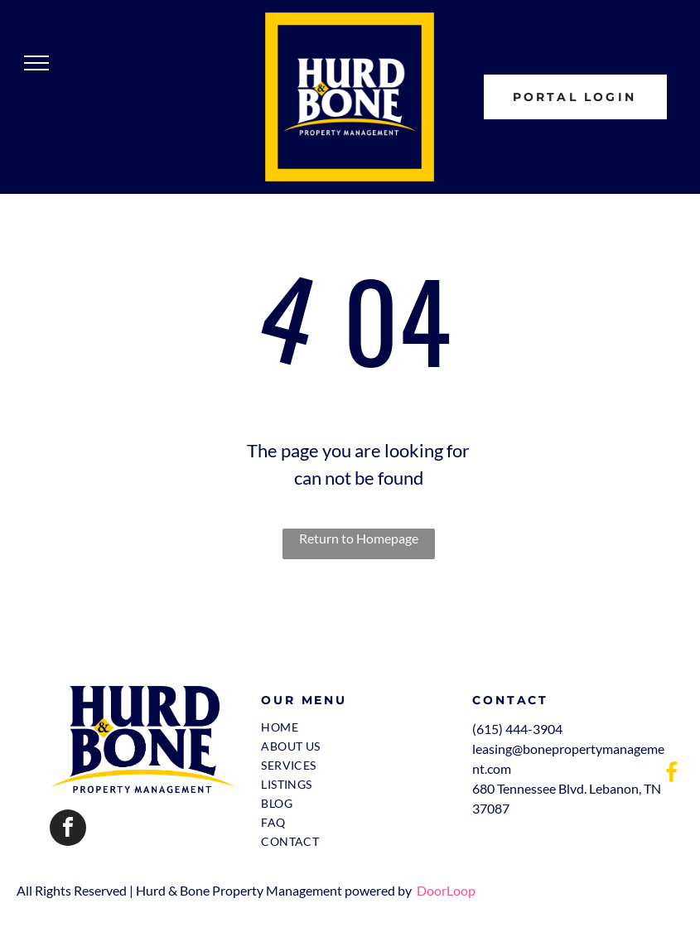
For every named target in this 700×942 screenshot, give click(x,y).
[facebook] (68, 829)
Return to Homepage (358, 538)
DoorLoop (446, 890)
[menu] (36, 63)
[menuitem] (352, 727)
